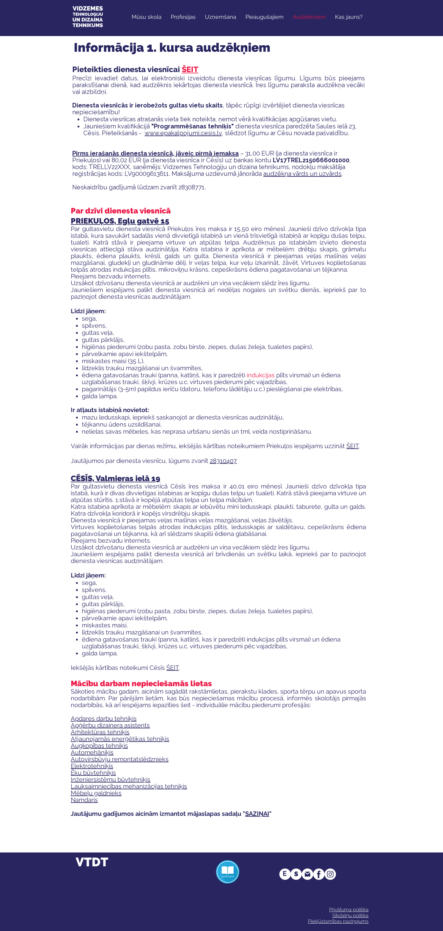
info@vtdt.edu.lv (163, 883)
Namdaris (84, 799)
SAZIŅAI (257, 813)
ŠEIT (190, 69)
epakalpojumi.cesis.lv (191, 133)
